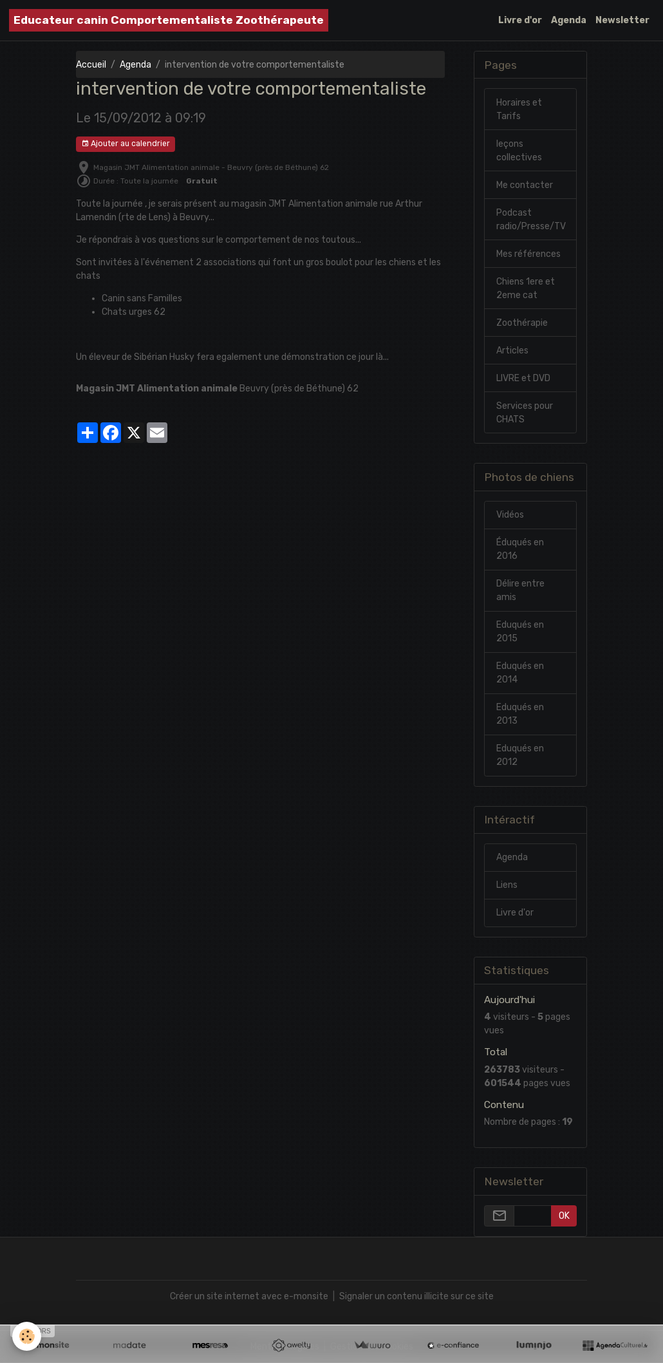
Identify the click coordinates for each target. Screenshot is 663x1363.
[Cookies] (27, 1336)
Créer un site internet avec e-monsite (249, 1296)
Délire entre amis (520, 590)
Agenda (568, 20)
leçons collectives (519, 150)
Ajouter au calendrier (125, 144)
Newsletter (622, 20)
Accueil (91, 64)
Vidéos (510, 514)
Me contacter (524, 185)
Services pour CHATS (524, 412)
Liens (507, 884)
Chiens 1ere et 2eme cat (525, 288)
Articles (512, 350)
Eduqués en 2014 (520, 673)
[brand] (168, 20)
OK (564, 1215)
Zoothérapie (522, 322)
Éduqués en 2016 (520, 549)
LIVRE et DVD (523, 378)
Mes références (528, 254)
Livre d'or (520, 20)
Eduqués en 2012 (520, 755)
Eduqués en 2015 (520, 631)
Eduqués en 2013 (520, 714)
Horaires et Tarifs (519, 109)
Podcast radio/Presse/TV (531, 219)
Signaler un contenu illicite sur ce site (416, 1296)
